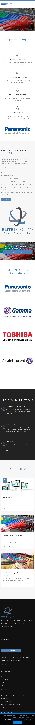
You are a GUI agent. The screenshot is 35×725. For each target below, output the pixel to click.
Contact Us (17, 252)
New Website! (7, 497)
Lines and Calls (5, 674)
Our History (4, 679)
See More (6, 199)
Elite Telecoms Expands (10, 573)
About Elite (4, 677)
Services (8, 538)
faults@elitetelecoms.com (12, 710)
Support (3, 682)
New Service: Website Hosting (12, 535)
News (7, 500)
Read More (6, 508)
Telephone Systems (6, 671)
